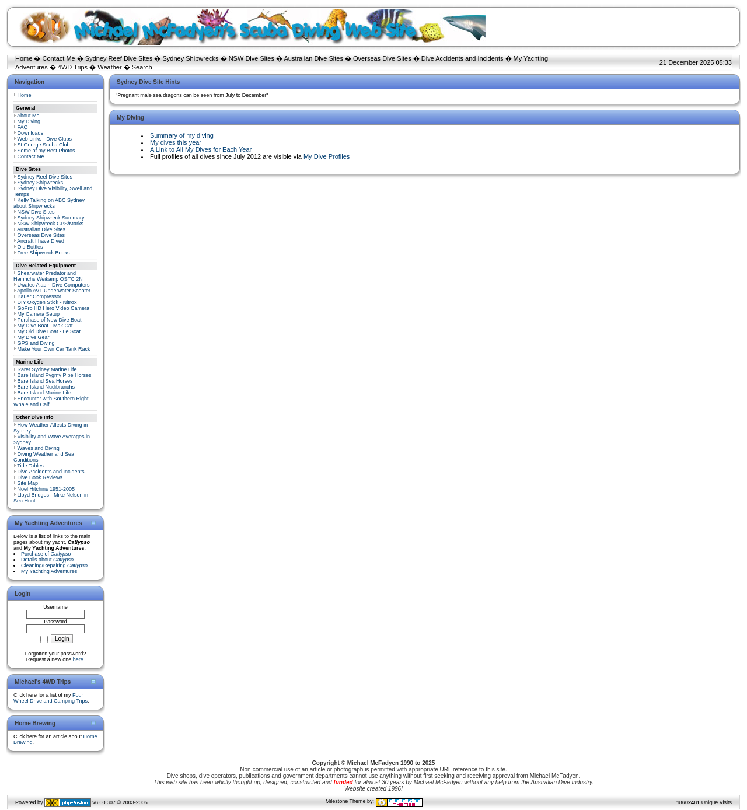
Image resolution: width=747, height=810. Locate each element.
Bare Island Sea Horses (45, 381)
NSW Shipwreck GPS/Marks (51, 223)
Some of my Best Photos (46, 150)
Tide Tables (30, 466)
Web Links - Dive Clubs (45, 139)
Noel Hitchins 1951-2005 (46, 489)
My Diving (29, 121)
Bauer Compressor (40, 296)
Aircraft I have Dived (40, 241)
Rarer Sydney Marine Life (47, 369)
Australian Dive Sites (313, 58)
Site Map (28, 483)
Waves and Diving (39, 448)
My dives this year (175, 142)
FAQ (23, 127)
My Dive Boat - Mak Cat (45, 326)
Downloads (31, 133)
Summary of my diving (182, 135)
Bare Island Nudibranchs (46, 387)
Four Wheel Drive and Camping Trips (50, 698)
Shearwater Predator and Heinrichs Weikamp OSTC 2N (48, 276)
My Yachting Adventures (49, 571)
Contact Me (58, 58)
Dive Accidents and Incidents (462, 58)
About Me (28, 115)
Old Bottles (30, 247)
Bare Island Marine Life (45, 393)
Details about (47, 560)
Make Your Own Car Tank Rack (54, 349)
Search (142, 67)
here (78, 659)
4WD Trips (73, 67)
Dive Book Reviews (40, 477)
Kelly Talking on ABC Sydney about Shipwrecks (49, 203)
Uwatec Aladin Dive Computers (54, 285)
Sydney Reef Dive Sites (119, 58)
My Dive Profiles (326, 156)
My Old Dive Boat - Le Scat (49, 331)
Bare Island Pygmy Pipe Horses (55, 375)
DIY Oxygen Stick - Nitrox (47, 302)
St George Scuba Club (44, 145)
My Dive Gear (34, 337)
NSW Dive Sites (251, 58)
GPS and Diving (36, 343)
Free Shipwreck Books (44, 253)
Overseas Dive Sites (382, 58)
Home (23, 58)
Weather (109, 67)
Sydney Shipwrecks (191, 58)
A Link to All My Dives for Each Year (201, 149)
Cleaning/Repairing (54, 565)
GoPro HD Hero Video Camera (53, 308)
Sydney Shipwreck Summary (51, 218)
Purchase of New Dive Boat (50, 320)
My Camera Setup (39, 314)
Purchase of (46, 554)
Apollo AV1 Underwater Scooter (53, 291)
